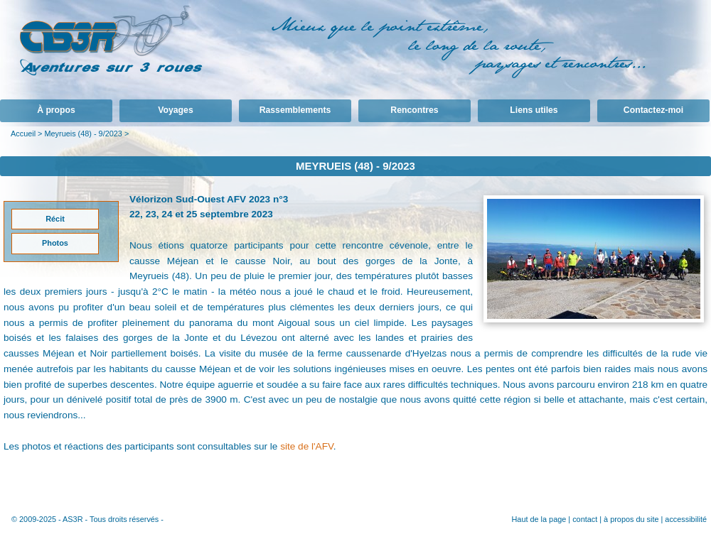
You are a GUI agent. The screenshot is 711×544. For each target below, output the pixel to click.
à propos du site (631, 519)
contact (584, 519)
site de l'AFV (306, 446)
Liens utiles (533, 110)
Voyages (175, 110)
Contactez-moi (653, 110)
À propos (56, 110)
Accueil (23, 133)
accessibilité (686, 519)
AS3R (72, 519)
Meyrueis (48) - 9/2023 (83, 133)
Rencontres (414, 110)
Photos (55, 243)
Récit (55, 218)
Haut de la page (538, 519)
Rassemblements (295, 110)
